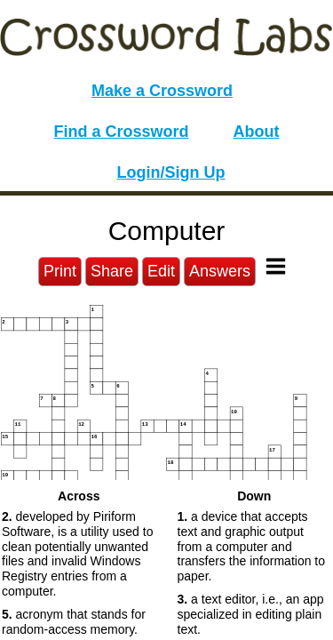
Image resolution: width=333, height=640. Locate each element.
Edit (161, 271)
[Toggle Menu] (275, 266)
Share (112, 271)
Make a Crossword (162, 91)
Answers (219, 271)
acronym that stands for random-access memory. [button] (74, 621)
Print (60, 271)
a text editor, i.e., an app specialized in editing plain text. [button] (251, 614)
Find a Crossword (121, 131)
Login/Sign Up (171, 172)
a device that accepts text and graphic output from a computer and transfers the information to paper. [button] (252, 546)
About (257, 131)
